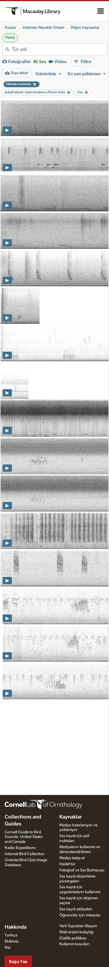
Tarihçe (11, 935)
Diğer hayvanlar (85, 28)
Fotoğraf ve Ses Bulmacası (81, 870)
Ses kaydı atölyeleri (75, 909)
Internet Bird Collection (24, 854)
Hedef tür (67, 864)
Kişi (7, 947)
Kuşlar (10, 28)
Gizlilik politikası (73, 938)
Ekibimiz (12, 941)
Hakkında (15, 927)
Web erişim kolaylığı (76, 932)
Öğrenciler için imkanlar (80, 915)
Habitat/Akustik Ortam (43, 28)
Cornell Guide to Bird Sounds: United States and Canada (24, 837)
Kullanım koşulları (74, 944)
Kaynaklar (70, 817)
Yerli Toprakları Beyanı (78, 926)
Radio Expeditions (20, 848)
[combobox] (59, 49)
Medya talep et (72, 858)
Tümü (10, 37)
